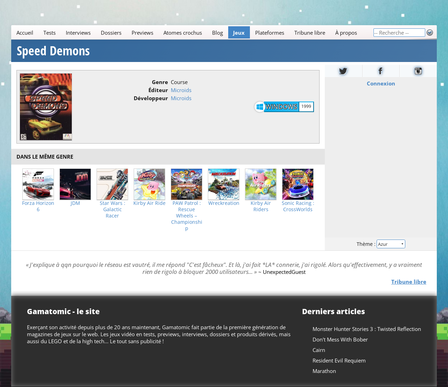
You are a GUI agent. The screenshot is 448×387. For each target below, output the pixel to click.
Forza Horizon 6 (38, 206)
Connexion (381, 83)
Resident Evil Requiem (339, 360)
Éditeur (158, 90)
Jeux (239, 32)
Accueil (24, 32)
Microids (181, 90)
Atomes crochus (182, 32)
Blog (217, 32)
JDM (75, 203)
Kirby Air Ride (149, 203)
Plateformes (269, 32)
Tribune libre (309, 32)
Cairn (319, 349)
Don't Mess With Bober (340, 339)
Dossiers (111, 32)
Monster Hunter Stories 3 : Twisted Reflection (367, 328)
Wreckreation (223, 203)
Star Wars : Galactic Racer (112, 209)
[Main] (192, 32)
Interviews (78, 32)
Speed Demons (53, 50)
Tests (49, 32)
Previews (142, 32)
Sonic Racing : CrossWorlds (298, 206)
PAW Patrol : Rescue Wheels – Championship (186, 215)
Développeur (151, 98)
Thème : (381, 244)
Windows (281, 106)
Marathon (324, 370)
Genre (160, 81)
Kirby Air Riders (261, 206)
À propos (346, 32)
